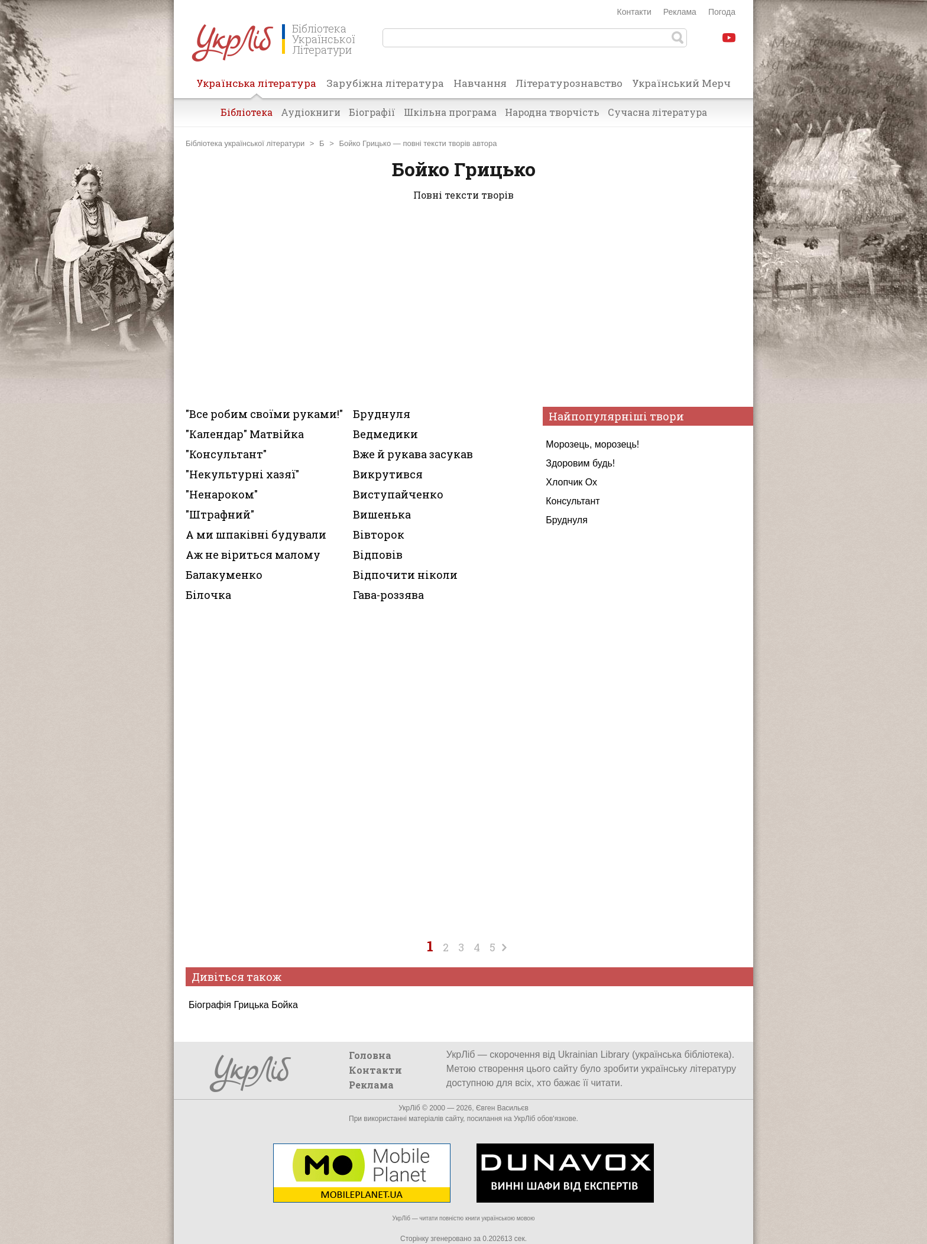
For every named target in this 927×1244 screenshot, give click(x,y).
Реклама (679, 12)
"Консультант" (226, 454)
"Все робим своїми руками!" (264, 414)
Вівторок (378, 534)
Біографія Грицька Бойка (243, 1005)
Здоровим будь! (580, 463)
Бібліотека (247, 112)
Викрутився (388, 474)
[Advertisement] (463, 306)
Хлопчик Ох (571, 482)
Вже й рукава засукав (413, 454)
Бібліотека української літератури (245, 143)
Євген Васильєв (502, 1108)
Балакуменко (224, 575)
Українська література (256, 87)
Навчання (480, 83)
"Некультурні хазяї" (242, 474)
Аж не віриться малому (253, 555)
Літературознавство (569, 83)
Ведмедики (385, 434)
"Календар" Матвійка (245, 434)
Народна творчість (552, 112)
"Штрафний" (220, 514)
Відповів (378, 555)
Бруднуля (567, 520)
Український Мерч (681, 83)
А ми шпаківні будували (256, 534)
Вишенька (382, 514)
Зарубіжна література (385, 83)
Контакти (634, 12)
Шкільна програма (450, 112)
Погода (721, 12)
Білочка (208, 595)
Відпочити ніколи (405, 575)
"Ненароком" (222, 494)
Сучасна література (657, 112)
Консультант (572, 501)
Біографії (372, 112)
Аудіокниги (311, 112)
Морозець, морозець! (592, 444)
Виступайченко (398, 494)
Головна (370, 1055)
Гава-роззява (388, 595)
